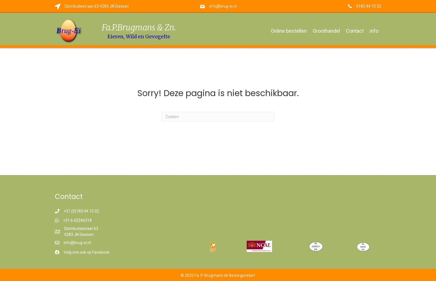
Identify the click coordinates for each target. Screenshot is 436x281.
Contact (355, 31)
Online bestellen (289, 31)
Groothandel (326, 31)
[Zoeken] (218, 116)
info (374, 31)
